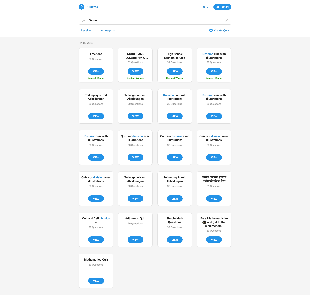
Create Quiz (221, 30)
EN (203, 7)
